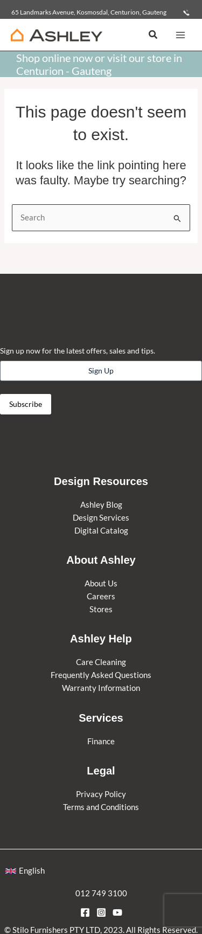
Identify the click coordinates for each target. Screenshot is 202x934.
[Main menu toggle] (180, 34)
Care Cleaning (101, 662)
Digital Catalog (101, 530)
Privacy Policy (101, 794)
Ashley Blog (101, 504)
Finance (101, 741)
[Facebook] (85, 912)
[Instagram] (101, 912)
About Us (101, 583)
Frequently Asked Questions (101, 675)
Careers (101, 596)
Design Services (101, 517)
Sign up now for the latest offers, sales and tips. (77, 350)
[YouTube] (117, 912)
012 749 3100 (101, 893)
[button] (153, 34)
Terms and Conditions (101, 807)
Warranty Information (101, 688)
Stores (101, 609)
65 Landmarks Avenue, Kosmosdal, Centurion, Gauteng (88, 12)
